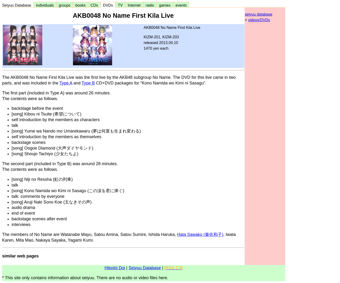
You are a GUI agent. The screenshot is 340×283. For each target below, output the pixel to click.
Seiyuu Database (17, 5)
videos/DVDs (259, 20)
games (165, 5)
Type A (66, 83)
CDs (94, 5)
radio (150, 5)
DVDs (108, 5)
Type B (88, 83)
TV (120, 5)
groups (65, 5)
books (80, 5)
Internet (134, 5)
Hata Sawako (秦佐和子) (200, 234)
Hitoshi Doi (115, 267)
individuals (45, 5)
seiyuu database (258, 14)
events (181, 5)
